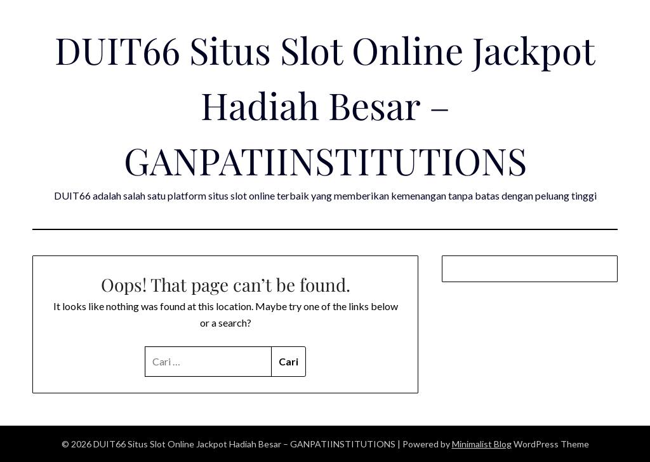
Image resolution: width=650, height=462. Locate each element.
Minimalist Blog (482, 443)
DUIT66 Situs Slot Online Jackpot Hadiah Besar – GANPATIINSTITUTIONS (325, 105)
